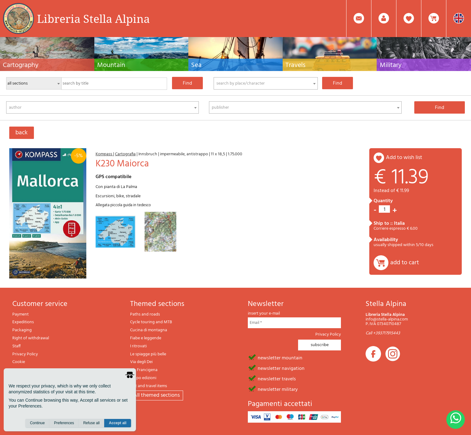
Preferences (64, 423)
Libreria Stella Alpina (93, 18)
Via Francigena (144, 370)
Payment (20, 314)
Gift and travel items (148, 386)
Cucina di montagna (148, 330)
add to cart (404, 263)
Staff (16, 346)
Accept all (117, 423)
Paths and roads (145, 314)
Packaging (22, 330)
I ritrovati (138, 346)
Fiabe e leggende (145, 338)
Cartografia (125, 154)
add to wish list (404, 157)
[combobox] (266, 83)
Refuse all (91, 423)
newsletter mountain (280, 357)
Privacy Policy (25, 354)
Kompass (104, 154)
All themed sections (156, 395)
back (21, 133)
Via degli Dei (141, 362)
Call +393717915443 (383, 333)
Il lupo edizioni (143, 378)
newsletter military (278, 389)
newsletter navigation (281, 368)
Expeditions (23, 322)
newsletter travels (277, 378)
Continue (37, 423)
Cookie (18, 362)
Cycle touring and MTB (151, 322)
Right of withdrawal (30, 338)
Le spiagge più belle (148, 354)
